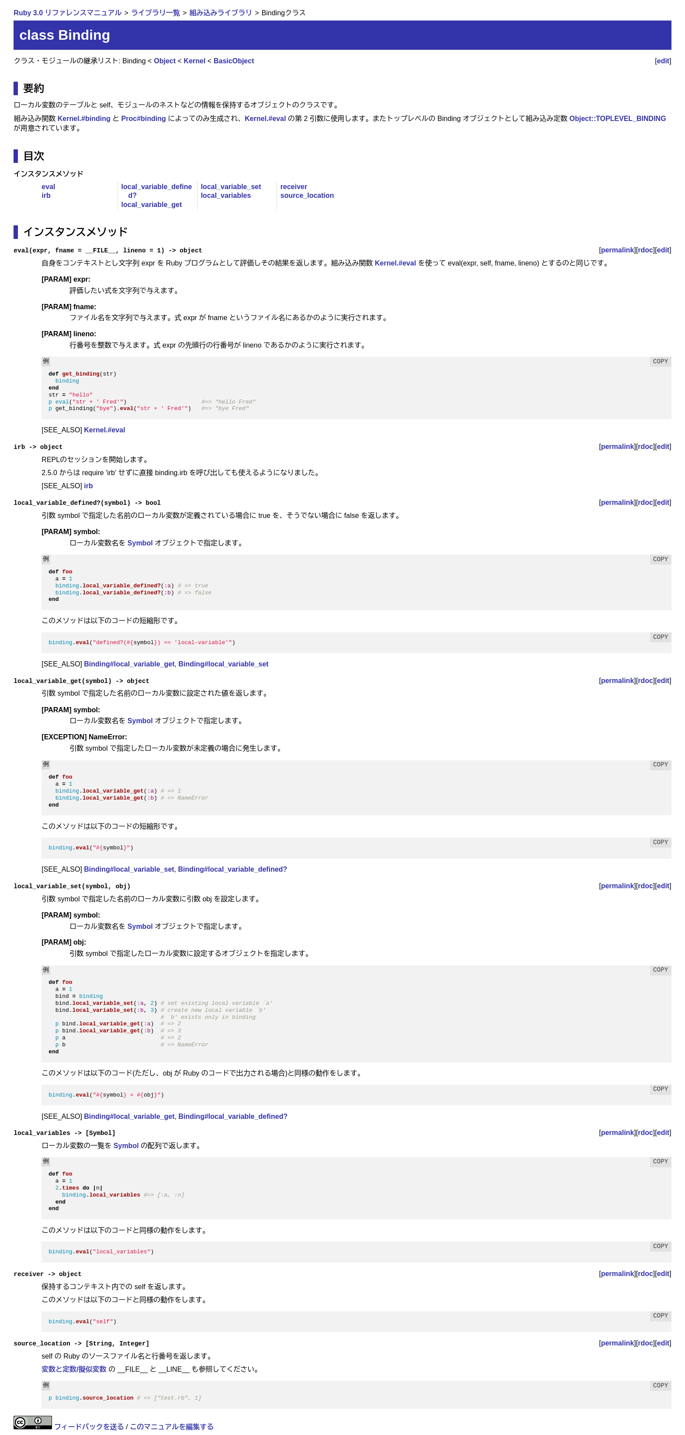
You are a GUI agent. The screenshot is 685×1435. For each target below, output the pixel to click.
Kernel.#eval (265, 118)
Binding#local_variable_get (129, 664)
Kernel (195, 61)
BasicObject (234, 61)
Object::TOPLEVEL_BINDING (618, 118)
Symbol (140, 543)
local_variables (226, 195)
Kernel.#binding (84, 118)
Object (165, 61)
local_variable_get (151, 204)
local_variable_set (231, 186)
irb (46, 195)
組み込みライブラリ (220, 13)
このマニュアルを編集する (172, 1427)
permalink (617, 250)
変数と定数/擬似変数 (74, 1369)
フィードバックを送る (89, 1427)
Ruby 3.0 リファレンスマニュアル (67, 13)
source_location (307, 195)
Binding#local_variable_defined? (232, 869)
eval (48, 186)
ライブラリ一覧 (155, 13)
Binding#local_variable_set (223, 664)
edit (663, 61)
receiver (293, 186)
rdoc (645, 250)
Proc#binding (143, 118)
